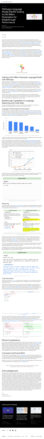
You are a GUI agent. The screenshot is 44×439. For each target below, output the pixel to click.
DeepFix (26, 317)
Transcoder (24, 314)
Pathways (22, 49)
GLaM (24, 43)
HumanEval (34, 313)
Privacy (22, 436)
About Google (10, 436)
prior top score (15, 240)
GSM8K (14, 239)
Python (30, 286)
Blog (5, 6)
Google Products (17, 436)
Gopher (29, 43)
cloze (41, 113)
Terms (26, 436)
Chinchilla (39, 111)
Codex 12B (18, 286)
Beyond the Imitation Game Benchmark (31, 140)
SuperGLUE (10, 115)
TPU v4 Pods (12, 55)
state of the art (35, 319)
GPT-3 (20, 40)
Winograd (15, 114)
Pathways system (8, 51)
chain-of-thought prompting (18, 205)
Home (3, 6)
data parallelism (38, 82)
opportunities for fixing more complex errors (11, 320)
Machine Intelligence (5, 394)
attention (9, 91)
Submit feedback (39, 436)
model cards (37, 343)
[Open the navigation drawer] (2, 2)
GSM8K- (27, 313)
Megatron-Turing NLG (36, 43)
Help (33, 436)
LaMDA (26, 43)
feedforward (15, 91)
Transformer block (38, 90)
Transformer (9, 54)
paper (34, 344)
